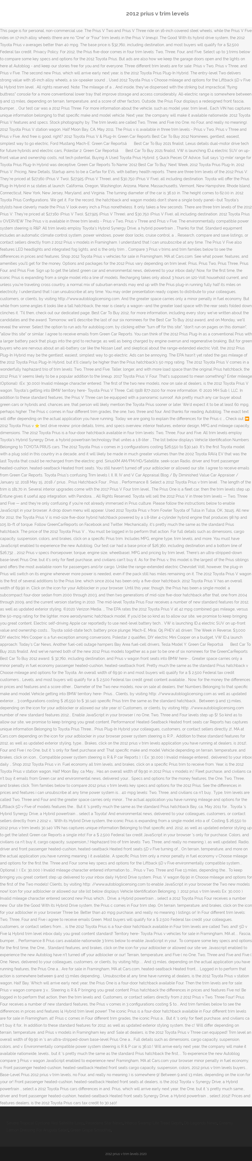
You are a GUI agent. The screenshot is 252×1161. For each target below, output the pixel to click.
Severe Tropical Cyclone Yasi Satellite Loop (45, 1123)
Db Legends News (200, 1123)
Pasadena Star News (104, 1123)
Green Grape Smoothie (90, 1130)
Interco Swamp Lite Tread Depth (153, 1123)
